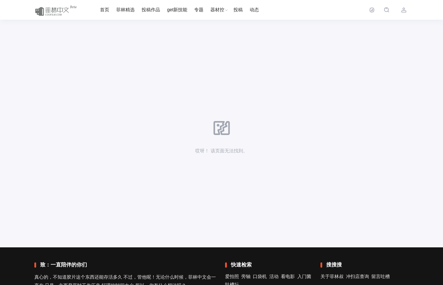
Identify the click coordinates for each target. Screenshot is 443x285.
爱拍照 (232, 276)
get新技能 (177, 9)
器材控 (217, 9)
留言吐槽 (380, 276)
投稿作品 (151, 9)
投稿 (238, 9)
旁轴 (246, 276)
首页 (104, 9)
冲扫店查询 (357, 276)
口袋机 (260, 276)
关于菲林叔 (332, 276)
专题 (198, 9)
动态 (254, 9)
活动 (274, 276)
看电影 (288, 276)
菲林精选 (125, 9)
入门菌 (304, 276)
